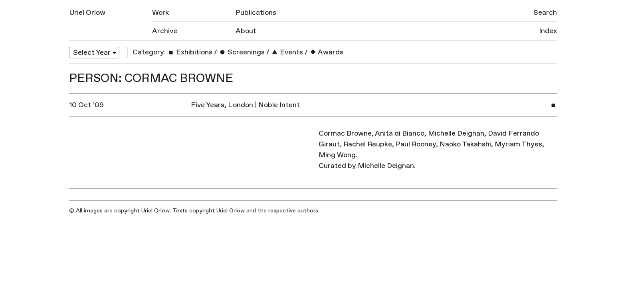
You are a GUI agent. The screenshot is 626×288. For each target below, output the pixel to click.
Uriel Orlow (87, 12)
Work (160, 12)
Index (548, 31)
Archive (164, 31)
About (246, 31)
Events (287, 52)
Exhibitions (189, 52)
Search (545, 12)
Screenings (242, 52)
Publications (256, 12)
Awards (326, 52)
